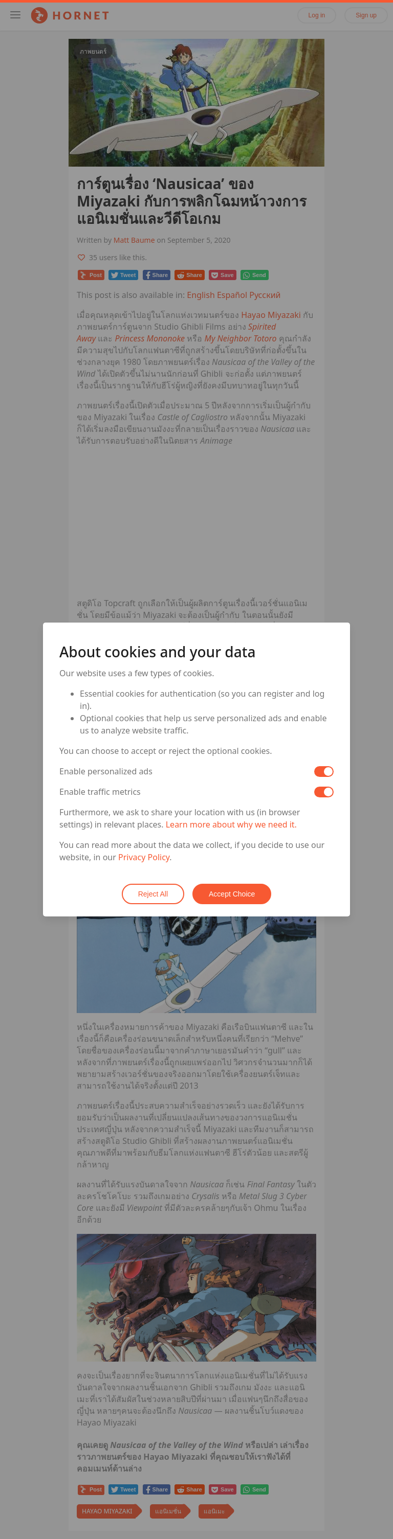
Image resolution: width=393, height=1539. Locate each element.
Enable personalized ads (105, 771)
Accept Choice (232, 894)
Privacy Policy (143, 857)
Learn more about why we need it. (231, 824)
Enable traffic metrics (100, 791)
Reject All (153, 894)
